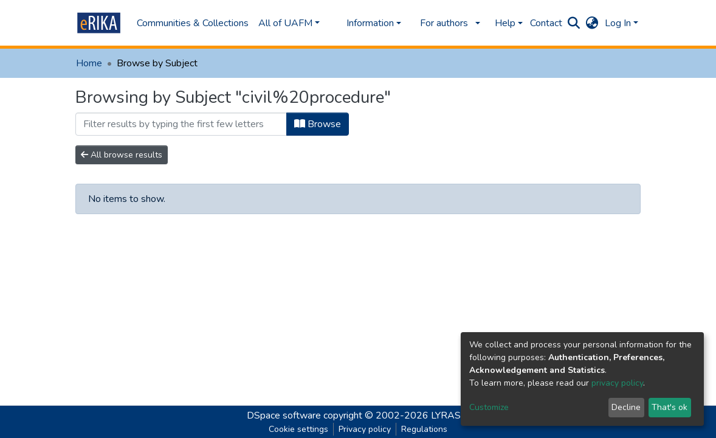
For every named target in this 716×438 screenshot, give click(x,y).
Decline (626, 407)
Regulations (424, 429)
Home (89, 63)
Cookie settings (298, 429)
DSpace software (284, 415)
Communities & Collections (193, 23)
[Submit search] (574, 23)
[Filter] (181, 124)
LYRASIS (450, 415)
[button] (592, 23)
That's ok (669, 407)
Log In (618, 23)
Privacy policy (365, 429)
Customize (489, 407)
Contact (546, 23)
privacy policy (617, 383)
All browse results (121, 155)
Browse (317, 124)
